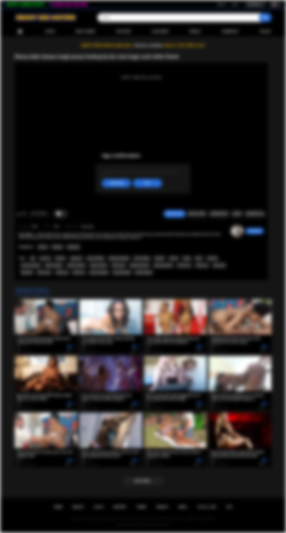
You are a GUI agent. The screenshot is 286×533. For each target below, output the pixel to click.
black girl (27, 272)
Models (195, 31)
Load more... (143, 481)
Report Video (196, 213)
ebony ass (202, 265)
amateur (212, 258)
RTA (229, 507)
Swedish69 (255, 231)
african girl (118, 265)
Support (119, 507)
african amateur (31, 265)
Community (230, 31)
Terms (141, 507)
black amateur (54, 265)
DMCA (183, 507)
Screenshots (219, 213)
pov (33, 258)
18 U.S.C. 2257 (206, 507)
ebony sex (62, 272)
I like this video (19, 214)
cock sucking (141, 258)
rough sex (76, 258)
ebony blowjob (121, 272)
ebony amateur (76, 265)
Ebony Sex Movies (139, 524)
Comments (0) (255, 213)
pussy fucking (95, 258)
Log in (235, 4)
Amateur (57, 247)
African (43, 247)
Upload (264, 31)
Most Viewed (85, 31)
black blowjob (144, 272)
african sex (44, 272)
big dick (60, 258)
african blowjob (99, 272)
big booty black (163, 265)
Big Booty (73, 247)
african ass (184, 265)
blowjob (159, 258)
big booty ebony (139, 265)
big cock (45, 258)
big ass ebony (99, 265)
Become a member (149, 45)
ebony (186, 258)
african (174, 258)
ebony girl (219, 265)
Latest (50, 31)
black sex (78, 272)
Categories (160, 31)
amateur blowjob (119, 258)
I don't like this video (24, 214)
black (199, 258)
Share (237, 213)
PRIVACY (162, 507)
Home (20, 31)
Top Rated (123, 31)
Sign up (221, 4)
